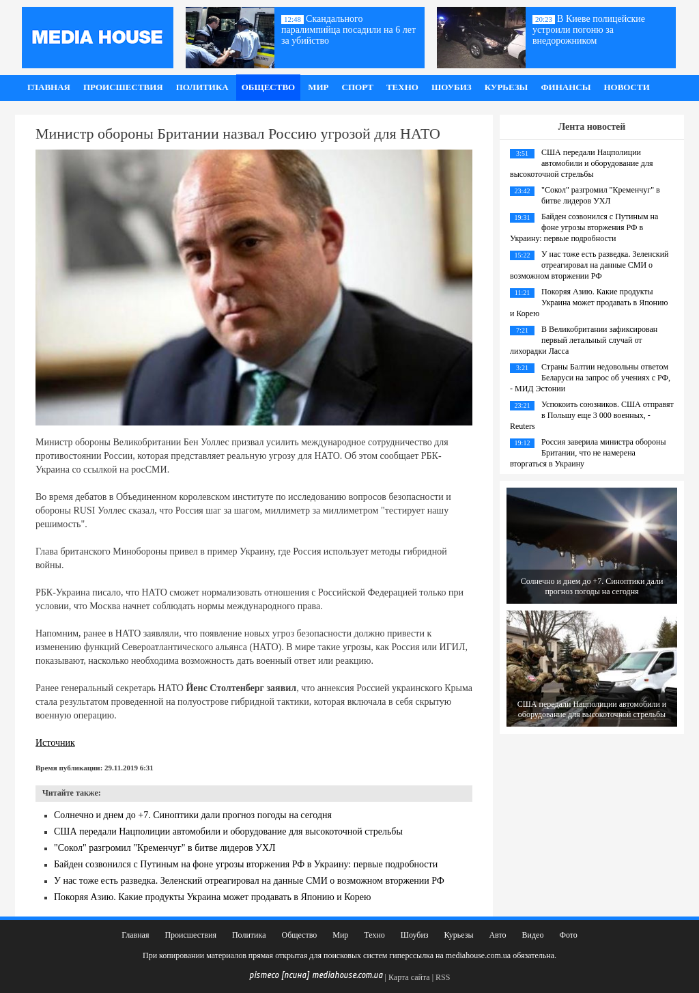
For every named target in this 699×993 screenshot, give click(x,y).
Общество (269, 87)
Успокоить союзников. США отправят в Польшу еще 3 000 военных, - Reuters (592, 415)
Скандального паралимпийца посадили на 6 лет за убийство (348, 30)
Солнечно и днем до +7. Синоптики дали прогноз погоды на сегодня (193, 815)
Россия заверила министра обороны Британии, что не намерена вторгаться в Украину (588, 452)
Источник (55, 743)
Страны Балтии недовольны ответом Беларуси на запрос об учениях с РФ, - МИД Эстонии (590, 377)
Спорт (357, 87)
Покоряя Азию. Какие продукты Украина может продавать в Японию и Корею (212, 897)
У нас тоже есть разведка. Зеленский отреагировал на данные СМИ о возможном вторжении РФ (249, 881)
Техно (402, 87)
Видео (533, 935)
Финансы (565, 87)
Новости (626, 87)
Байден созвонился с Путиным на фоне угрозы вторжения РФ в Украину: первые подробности (246, 864)
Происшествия (123, 87)
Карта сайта (409, 977)
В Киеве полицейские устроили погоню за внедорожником (588, 30)
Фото (568, 935)
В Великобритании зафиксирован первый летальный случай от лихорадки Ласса (583, 340)
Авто (497, 935)
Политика (202, 87)
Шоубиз (451, 87)
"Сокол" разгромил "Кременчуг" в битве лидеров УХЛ (165, 848)
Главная (48, 87)
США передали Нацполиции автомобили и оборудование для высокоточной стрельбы (228, 831)
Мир (318, 87)
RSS (443, 977)
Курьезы (506, 87)
